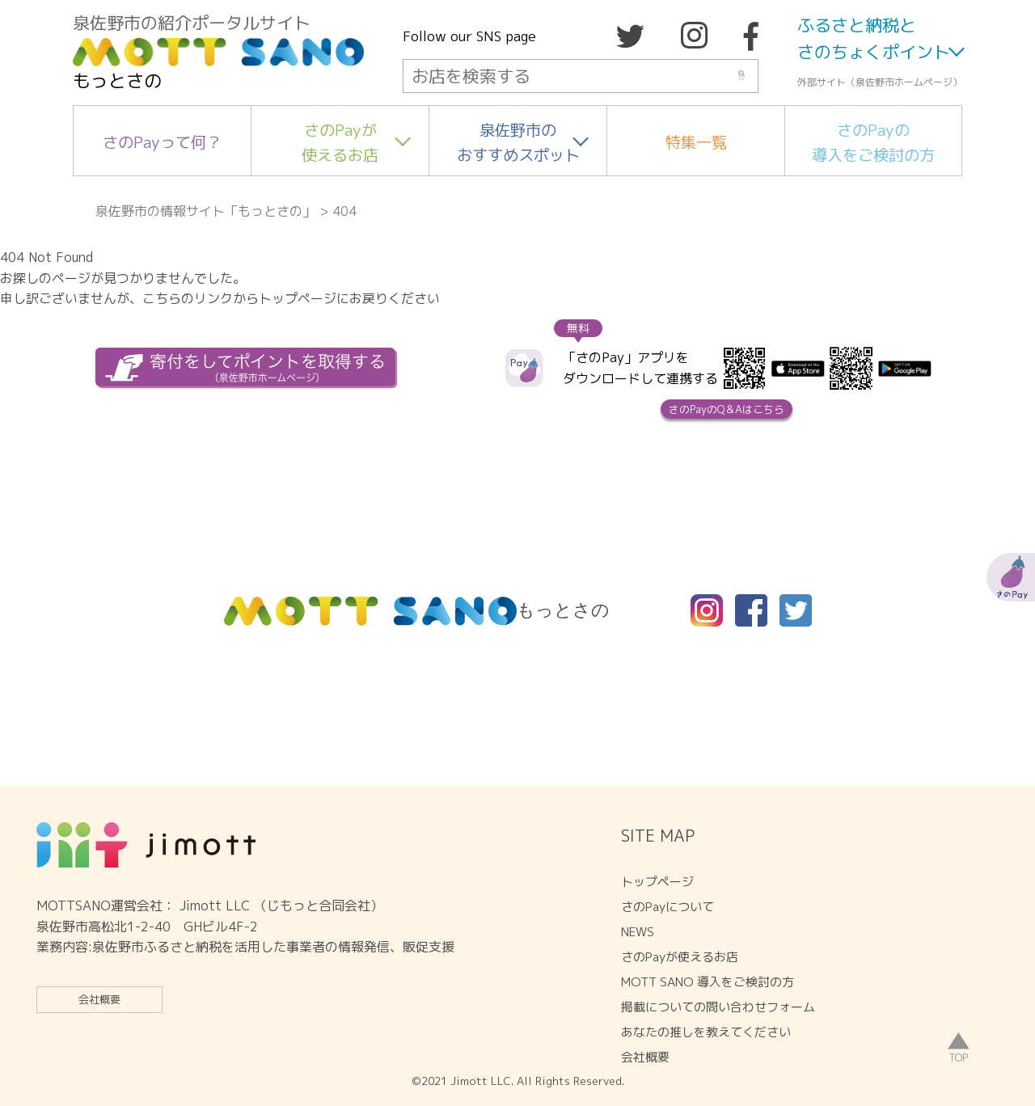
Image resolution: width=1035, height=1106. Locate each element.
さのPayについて (667, 906)
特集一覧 (696, 142)
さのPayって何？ (162, 142)
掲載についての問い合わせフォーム (718, 1006)
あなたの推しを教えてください (706, 1032)
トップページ (657, 881)
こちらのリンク (187, 298)
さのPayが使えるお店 (340, 142)
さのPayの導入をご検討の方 (873, 142)
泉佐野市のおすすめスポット (518, 142)
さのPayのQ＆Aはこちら (726, 409)
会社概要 (99, 999)
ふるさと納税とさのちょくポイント (873, 39)
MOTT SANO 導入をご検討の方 (707, 981)
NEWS (637, 931)
